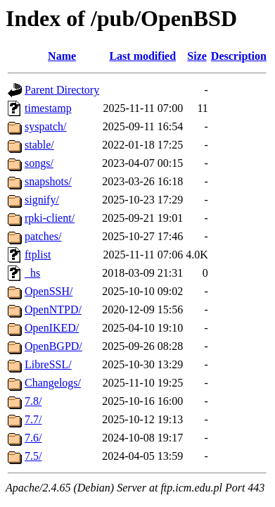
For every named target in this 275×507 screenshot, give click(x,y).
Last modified (142, 56)
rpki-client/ (50, 218)
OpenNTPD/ (53, 309)
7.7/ (33, 419)
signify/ (42, 200)
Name (62, 56)
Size (197, 56)
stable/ (39, 145)
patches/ (43, 236)
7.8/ (33, 401)
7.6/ (33, 438)
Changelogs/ (53, 383)
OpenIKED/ (52, 328)
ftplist (38, 255)
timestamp (48, 108)
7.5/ (33, 456)
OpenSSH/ (48, 291)
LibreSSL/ (48, 364)
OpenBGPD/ (53, 346)
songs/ (39, 163)
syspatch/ (46, 126)
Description (239, 56)
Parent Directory (62, 90)
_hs (32, 273)
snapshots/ (48, 181)
